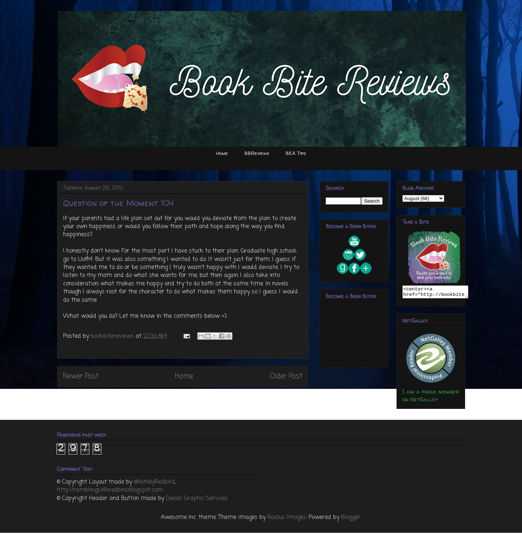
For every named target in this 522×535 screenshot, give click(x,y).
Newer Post (80, 376)
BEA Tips (296, 153)
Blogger (350, 519)
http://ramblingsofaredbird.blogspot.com (110, 492)
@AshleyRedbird (154, 484)
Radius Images (286, 519)
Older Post (286, 376)
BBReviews (256, 153)
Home (222, 153)
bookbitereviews (113, 336)
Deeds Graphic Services (197, 500)
